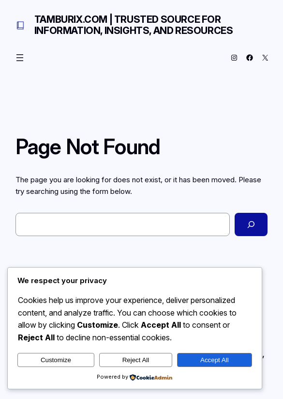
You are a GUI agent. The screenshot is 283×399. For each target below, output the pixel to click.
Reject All (135, 360)
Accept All (214, 360)
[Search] (251, 224)
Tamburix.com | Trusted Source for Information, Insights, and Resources (133, 25)
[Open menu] (20, 58)
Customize (56, 360)
